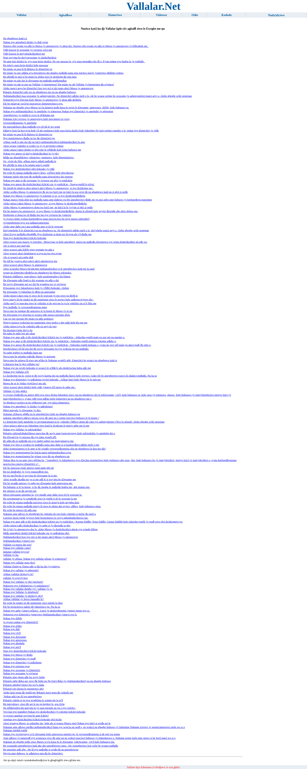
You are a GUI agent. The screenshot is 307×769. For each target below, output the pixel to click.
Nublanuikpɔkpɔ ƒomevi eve (19, 540)
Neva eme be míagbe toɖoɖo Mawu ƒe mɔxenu (29, 356)
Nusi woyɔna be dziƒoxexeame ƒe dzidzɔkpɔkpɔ (29, 57)
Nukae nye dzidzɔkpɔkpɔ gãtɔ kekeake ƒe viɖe (29, 168)
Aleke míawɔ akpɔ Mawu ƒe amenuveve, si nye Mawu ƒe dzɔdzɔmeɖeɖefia (45, 203)
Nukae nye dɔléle (12, 618)
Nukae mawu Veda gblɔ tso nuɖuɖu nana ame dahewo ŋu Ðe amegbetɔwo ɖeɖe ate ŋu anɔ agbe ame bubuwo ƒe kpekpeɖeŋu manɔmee (77, 199)
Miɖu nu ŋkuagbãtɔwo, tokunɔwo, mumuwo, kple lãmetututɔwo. (38, 157)
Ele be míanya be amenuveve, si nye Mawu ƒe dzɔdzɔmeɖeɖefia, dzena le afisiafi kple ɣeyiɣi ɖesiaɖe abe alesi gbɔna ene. (70, 211)
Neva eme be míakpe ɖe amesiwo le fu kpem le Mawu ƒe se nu (37, 311)
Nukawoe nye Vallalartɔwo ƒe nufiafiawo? (26, 585)
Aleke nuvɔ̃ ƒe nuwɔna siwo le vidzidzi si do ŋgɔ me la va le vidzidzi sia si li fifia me (49, 303)
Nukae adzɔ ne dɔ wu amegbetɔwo (22, 696)
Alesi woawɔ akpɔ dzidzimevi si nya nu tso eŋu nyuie (32, 253)
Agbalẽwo (65, 15)
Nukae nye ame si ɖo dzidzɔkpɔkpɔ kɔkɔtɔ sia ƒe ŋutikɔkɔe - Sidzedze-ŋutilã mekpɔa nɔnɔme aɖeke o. (59, 341)
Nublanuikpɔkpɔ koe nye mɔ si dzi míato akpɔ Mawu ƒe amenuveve (40, 537)
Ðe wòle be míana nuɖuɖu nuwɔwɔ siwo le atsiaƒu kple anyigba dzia (41, 502)
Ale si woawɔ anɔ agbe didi (18, 257)
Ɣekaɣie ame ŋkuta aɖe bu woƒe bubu (24, 677)
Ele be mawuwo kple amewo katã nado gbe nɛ (28, 467)
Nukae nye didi (11, 629)
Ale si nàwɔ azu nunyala (16, 245)
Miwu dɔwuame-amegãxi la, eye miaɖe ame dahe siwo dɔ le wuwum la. (42, 494)
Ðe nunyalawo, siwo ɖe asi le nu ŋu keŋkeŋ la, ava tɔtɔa (33, 704)
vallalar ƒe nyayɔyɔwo (15, 578)
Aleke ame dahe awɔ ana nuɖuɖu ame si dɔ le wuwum (33, 226)
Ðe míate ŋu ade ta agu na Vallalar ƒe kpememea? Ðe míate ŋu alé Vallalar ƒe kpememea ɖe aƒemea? (58, 84)
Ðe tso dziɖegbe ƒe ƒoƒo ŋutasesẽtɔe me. (25, 471)
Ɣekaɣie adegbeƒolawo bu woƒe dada (23, 684)
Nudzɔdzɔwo (276, 15)
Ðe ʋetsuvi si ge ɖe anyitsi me (19, 490)
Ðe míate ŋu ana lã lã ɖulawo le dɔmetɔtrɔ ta (27, 69)
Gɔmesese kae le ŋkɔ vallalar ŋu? (21, 364)
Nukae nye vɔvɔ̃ (12, 633)
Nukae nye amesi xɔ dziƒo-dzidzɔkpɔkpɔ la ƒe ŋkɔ (31, 153)
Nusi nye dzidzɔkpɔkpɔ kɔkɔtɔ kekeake (24, 238)
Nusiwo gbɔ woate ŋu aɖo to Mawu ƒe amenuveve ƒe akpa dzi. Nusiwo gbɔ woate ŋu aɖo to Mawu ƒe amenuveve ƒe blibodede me (76, 46)
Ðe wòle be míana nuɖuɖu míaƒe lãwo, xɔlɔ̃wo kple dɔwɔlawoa (38, 172)
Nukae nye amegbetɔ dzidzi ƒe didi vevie (25, 42)
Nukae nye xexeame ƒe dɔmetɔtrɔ (21, 670)
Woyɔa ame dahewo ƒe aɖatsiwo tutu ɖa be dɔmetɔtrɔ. (33, 753)
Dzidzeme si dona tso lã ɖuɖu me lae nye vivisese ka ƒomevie (37, 215)
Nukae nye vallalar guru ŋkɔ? (19, 562)
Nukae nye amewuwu (15, 640)
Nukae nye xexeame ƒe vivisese (20, 673)
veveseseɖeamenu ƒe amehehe (19, 122)
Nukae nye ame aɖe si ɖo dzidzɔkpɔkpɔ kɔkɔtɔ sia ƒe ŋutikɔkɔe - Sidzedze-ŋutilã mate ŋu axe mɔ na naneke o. (64, 337)
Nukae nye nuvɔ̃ (12, 647)
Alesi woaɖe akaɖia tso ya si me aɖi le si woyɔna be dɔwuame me (39, 479)
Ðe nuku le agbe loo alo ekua (19, 333)
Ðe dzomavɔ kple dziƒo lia (17, 330)
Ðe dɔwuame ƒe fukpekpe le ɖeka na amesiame (29, 291)
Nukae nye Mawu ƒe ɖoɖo (17, 654)
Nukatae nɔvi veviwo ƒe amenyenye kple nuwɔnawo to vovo (36, 119)
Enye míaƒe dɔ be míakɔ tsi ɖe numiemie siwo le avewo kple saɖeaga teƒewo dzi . (48, 299)
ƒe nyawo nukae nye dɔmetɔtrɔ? (20, 622)
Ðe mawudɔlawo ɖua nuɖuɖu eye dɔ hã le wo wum (31, 126)
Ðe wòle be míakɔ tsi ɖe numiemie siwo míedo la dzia (32, 603)
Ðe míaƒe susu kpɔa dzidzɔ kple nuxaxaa (25, 65)
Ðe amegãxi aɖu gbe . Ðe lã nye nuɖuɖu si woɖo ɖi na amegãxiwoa (40, 749)
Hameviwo (115, 15)
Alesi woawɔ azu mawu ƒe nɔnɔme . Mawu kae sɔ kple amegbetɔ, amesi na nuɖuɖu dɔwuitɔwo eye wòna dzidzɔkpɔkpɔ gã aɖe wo (75, 241)
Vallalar (22, 15)
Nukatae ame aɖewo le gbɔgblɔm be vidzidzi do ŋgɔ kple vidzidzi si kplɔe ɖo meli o (49, 514)
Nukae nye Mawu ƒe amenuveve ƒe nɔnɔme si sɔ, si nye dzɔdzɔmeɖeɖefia (44, 195)
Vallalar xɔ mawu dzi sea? (17, 544)
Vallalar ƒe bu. (11, 554)
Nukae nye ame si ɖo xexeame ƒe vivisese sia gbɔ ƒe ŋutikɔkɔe (37, 180)
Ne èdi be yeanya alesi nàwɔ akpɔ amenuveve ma (30, 261)
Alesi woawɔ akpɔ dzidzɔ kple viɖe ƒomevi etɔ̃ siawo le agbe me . (39, 387)
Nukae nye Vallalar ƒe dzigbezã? (21, 592)
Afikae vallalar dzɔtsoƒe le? (18, 574)
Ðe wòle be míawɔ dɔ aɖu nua (19, 510)
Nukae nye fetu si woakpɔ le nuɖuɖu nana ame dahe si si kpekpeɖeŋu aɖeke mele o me (51, 444)
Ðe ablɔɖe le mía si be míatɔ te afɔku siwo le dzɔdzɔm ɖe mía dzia (39, 76)
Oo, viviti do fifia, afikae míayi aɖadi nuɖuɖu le (29, 161)
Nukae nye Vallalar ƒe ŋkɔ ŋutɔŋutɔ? (23, 581)
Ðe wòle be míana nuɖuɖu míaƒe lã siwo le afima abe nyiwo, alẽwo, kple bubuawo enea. (52, 506)
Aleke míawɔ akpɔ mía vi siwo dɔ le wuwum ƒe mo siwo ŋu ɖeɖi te (40, 295)
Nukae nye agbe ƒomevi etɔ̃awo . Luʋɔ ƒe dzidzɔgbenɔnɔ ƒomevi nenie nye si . (46, 610)
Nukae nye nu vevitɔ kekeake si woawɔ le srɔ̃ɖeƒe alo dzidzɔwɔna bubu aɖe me (47, 368)
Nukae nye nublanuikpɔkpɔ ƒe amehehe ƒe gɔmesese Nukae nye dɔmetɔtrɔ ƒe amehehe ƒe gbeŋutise (58, 111)
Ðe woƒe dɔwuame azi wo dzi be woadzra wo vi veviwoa (34, 284)
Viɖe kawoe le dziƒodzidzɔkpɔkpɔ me (24, 53)
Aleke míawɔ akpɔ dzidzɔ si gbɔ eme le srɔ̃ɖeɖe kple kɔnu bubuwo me (42, 149)
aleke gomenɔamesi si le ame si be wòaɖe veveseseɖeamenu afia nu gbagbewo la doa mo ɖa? (54, 448)
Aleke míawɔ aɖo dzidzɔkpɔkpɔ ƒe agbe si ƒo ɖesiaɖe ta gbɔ (36, 525)
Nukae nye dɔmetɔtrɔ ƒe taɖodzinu (22, 662)
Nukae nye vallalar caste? (17, 547)
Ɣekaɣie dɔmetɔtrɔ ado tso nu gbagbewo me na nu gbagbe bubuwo (39, 92)
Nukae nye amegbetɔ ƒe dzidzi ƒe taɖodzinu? (28, 406)
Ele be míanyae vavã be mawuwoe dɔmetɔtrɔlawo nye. (33, 103)
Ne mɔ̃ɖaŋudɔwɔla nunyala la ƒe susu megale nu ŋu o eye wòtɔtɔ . (39, 707)
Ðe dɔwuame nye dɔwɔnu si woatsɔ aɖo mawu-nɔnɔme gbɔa (36, 314)
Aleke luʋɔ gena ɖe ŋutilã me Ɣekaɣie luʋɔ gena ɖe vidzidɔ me (38, 692)
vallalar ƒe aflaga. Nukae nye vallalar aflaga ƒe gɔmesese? (35, 558)
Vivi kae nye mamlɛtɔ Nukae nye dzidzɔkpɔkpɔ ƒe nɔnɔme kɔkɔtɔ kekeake (44, 711)
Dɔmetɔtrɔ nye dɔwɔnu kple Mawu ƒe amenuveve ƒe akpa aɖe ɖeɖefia (42, 99)
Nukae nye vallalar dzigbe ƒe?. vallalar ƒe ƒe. (28, 588)
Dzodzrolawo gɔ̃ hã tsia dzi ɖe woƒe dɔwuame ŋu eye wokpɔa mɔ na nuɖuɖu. (46, 348)
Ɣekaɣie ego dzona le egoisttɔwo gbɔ (23, 688)
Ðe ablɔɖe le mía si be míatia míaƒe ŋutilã (26, 165)
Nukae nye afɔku (12, 626)
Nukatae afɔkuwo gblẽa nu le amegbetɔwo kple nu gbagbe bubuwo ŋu (41, 414)
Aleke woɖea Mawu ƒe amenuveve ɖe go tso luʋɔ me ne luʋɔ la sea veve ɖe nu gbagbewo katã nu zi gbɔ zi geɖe (65, 192)
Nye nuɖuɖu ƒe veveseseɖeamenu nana (25, 307)
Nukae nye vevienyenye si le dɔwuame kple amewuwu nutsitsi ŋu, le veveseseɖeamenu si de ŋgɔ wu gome (61, 734)
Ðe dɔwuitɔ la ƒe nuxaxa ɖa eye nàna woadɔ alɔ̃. (29, 437)
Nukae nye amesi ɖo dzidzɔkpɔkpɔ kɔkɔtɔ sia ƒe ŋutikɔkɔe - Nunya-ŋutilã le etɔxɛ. (48, 184)
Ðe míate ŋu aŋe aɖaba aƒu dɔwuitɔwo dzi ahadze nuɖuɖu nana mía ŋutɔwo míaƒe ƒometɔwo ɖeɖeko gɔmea (63, 72)
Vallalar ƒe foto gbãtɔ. (15, 391)
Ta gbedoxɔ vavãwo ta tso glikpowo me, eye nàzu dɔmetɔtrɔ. (36, 402)
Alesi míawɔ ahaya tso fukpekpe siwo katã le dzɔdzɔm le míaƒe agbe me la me (46, 425)
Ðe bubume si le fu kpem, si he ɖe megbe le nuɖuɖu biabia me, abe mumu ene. (46, 487)
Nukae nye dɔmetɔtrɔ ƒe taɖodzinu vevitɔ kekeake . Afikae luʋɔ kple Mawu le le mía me (52, 379)
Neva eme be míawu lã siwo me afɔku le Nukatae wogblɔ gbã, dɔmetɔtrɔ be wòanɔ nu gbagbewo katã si (60, 360)
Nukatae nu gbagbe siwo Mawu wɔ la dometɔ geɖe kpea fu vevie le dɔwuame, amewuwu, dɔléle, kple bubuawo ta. (66, 107)
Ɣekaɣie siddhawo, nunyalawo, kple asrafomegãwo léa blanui (36, 276)
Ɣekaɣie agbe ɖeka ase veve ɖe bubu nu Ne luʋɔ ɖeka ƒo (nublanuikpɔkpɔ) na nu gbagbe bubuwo (57, 681)
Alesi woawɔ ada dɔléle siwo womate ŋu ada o (28, 249)
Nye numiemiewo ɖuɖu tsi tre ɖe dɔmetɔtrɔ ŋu (29, 138)
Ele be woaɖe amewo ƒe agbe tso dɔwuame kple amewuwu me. (38, 483)
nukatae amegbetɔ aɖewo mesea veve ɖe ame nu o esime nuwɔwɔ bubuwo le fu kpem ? (51, 418)
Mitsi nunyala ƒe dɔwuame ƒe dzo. (22, 410)
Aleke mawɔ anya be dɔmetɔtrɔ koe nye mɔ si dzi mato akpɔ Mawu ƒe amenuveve (48, 88)
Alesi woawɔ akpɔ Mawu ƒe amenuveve (25, 265)
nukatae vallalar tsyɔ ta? (16, 551)
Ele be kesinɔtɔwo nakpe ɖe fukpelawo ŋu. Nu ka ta (31, 606)
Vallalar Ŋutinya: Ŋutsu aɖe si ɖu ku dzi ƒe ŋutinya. (31, 566)
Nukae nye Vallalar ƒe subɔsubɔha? (22, 429)
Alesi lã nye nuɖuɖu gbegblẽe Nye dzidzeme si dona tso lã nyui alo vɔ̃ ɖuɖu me (47, 234)
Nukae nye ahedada (13, 643)
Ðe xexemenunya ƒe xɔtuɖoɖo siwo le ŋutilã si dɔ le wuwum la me (40, 498)
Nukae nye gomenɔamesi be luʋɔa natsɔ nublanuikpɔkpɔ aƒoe (37, 452)
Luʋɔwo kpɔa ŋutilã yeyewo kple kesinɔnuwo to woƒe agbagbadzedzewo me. (45, 517)
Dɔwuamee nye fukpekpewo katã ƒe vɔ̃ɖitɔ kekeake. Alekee (36, 288)
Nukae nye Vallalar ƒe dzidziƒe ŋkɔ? (23, 595)
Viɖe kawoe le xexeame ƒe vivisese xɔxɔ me (27, 49)
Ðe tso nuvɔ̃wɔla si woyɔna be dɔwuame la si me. (30, 475)
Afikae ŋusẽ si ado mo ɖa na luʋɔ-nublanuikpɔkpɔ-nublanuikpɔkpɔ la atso (44, 142)
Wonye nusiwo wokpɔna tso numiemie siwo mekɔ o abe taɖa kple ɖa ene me (45, 322)
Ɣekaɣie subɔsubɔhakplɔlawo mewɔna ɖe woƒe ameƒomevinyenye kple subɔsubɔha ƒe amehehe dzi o (59, 433)
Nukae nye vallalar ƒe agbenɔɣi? (21, 570)
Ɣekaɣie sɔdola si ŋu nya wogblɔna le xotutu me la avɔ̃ (33, 700)
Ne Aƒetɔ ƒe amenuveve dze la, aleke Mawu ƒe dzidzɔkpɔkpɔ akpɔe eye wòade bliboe (50, 529)
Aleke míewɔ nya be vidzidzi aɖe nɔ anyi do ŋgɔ (29, 326)
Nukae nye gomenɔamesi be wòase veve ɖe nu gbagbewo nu (36, 456)
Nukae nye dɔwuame (14, 636)
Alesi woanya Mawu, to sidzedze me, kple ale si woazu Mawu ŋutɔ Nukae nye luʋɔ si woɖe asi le (56, 723)
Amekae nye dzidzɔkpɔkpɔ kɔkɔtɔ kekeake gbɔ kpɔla (32, 719)
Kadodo (227, 15)
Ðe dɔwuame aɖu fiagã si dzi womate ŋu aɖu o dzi (31, 280)
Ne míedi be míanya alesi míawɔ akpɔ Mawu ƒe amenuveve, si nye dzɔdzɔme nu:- (48, 188)
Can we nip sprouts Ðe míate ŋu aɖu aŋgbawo (28, 318)
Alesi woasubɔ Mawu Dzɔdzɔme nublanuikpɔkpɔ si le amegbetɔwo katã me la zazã (48, 268)
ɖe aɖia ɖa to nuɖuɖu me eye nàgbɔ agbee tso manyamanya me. (38, 441)
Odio (195, 15)
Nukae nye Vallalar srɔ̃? (16, 371)
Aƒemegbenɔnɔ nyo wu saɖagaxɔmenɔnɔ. (26, 222)
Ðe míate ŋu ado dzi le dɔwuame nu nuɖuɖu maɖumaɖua (35, 80)
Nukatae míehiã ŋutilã (15, 730)
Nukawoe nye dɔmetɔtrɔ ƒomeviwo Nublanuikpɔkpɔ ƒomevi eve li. (40, 614)
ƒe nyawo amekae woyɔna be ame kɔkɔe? (26, 715)
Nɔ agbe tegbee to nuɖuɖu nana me (22, 352)
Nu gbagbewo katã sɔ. (15, 38)
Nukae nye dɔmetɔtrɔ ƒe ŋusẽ (19, 658)
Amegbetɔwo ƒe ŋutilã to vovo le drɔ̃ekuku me (28, 115)
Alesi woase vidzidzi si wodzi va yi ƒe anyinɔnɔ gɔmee (33, 145)
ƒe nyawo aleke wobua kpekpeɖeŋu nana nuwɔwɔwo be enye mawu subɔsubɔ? (46, 218)
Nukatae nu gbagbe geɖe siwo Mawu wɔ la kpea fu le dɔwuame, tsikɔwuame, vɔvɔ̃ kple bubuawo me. (59, 741)
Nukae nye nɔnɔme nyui (16, 666)
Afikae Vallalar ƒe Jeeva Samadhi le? (23, 599)
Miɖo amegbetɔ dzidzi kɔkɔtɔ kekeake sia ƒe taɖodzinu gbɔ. (36, 533)
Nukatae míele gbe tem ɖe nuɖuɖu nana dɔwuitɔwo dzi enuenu (37, 176)
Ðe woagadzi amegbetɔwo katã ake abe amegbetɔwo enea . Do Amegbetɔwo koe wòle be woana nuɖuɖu (60, 745)
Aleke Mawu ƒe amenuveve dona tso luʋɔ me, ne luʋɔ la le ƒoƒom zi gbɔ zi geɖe (48, 207)
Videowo (161, 15)
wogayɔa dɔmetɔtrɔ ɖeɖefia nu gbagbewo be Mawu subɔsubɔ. (37, 272)
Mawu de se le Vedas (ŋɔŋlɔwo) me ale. (24, 383)
